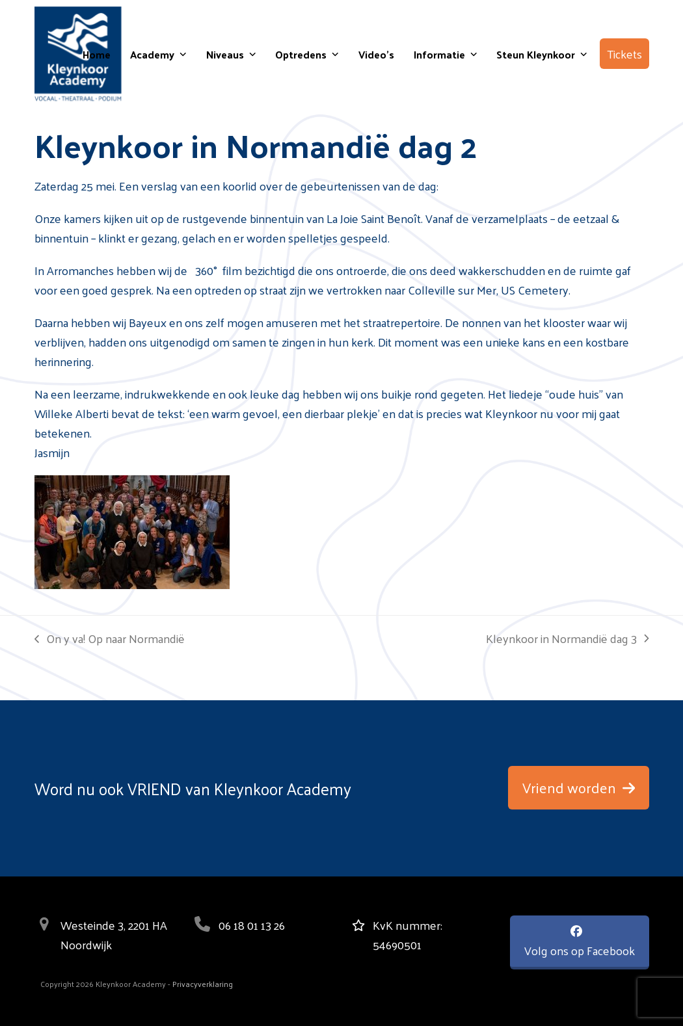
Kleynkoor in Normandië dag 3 (567, 638)
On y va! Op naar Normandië (109, 638)
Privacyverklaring (202, 984)
